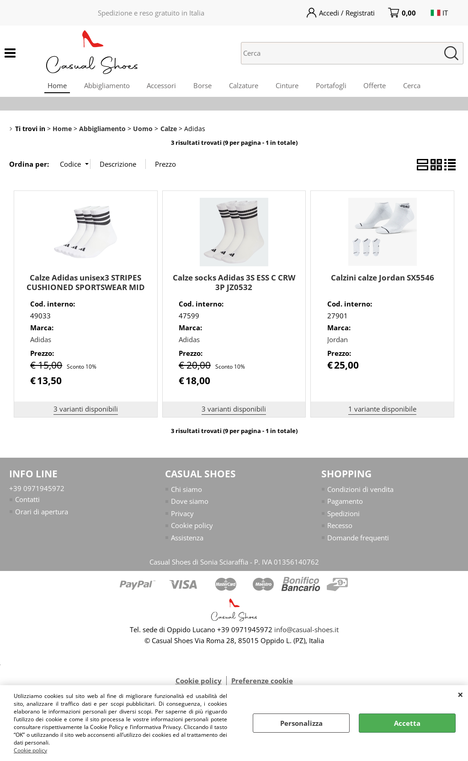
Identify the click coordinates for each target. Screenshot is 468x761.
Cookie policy (30, 750)
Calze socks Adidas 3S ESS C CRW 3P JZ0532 (234, 285)
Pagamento (345, 503)
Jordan (337, 342)
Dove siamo (189, 503)
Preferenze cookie (262, 683)
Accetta (407, 723)
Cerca (416, 86)
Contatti (27, 502)
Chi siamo (186, 492)
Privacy (182, 516)
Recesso (339, 528)
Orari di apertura (41, 514)
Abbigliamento (104, 86)
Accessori (159, 86)
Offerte (378, 86)
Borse (201, 86)
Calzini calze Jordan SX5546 (382, 280)
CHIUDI (460, 694)
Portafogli (333, 86)
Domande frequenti (358, 540)
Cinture (288, 86)
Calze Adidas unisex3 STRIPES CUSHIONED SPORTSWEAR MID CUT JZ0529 (86, 289)
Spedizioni (343, 516)
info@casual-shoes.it (306, 632)
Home (53, 86)
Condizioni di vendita (360, 492)
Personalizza (301, 723)
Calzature (243, 86)
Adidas (40, 342)
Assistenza (187, 540)
